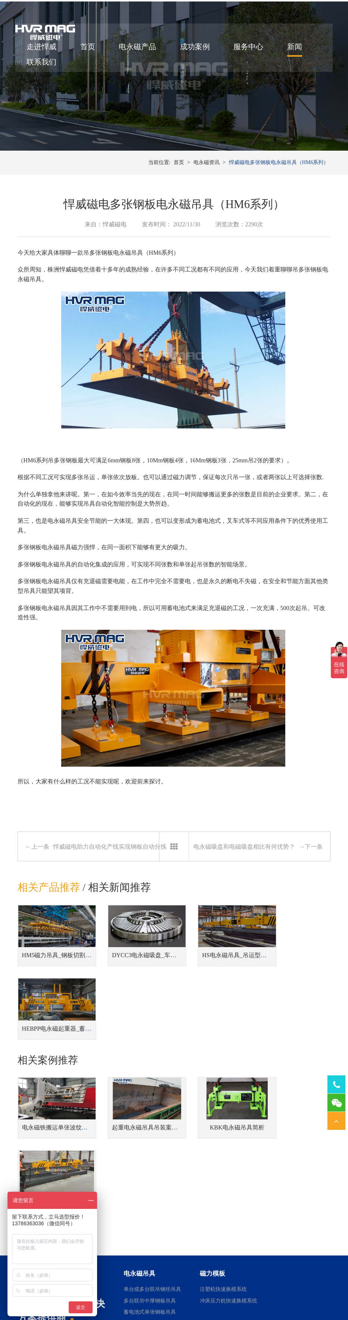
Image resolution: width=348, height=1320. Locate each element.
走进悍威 (44, 49)
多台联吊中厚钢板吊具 (150, 1161)
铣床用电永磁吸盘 (286, 1226)
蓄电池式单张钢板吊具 (150, 1172)
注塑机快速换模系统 (223, 1150)
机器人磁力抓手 (218, 1226)
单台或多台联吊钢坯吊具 (152, 1150)
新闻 (296, 49)
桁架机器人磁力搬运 (223, 1204)
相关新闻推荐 (119, 904)
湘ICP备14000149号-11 (257, 1294)
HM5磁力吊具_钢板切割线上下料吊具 (71, 967)
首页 (89, 49)
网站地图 (295, 1294)
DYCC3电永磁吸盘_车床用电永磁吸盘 (153, 967)
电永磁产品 (139, 49)
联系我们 (44, 65)
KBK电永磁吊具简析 (214, 1061)
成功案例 (197, 49)
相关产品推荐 (49, 904)
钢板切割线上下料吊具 (150, 1184)
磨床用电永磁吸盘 (286, 1204)
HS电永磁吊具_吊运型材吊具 (222, 967)
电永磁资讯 (206, 179)
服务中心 (250, 49)
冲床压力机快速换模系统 (228, 1161)
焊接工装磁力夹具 (221, 1215)
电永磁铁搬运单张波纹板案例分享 (67, 1061)
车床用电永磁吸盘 (286, 1215)
